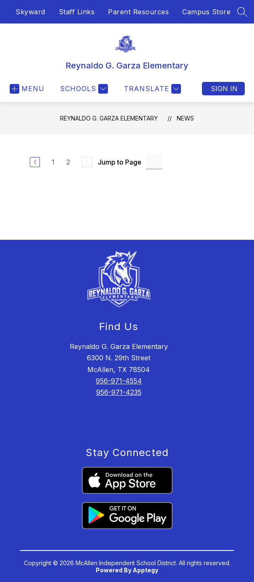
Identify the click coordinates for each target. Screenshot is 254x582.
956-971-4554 (119, 381)
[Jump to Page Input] (154, 162)
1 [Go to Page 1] (53, 162)
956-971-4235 (118, 392)
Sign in (224, 88)
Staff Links (77, 12)
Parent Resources (138, 12)
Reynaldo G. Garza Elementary (109, 118)
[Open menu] (27, 89)
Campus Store (206, 12)
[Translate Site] (151, 89)
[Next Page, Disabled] (87, 162)
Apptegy (145, 570)
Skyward (30, 12)
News (185, 118)
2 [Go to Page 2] (68, 162)
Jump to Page (119, 162)
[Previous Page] (35, 162)
